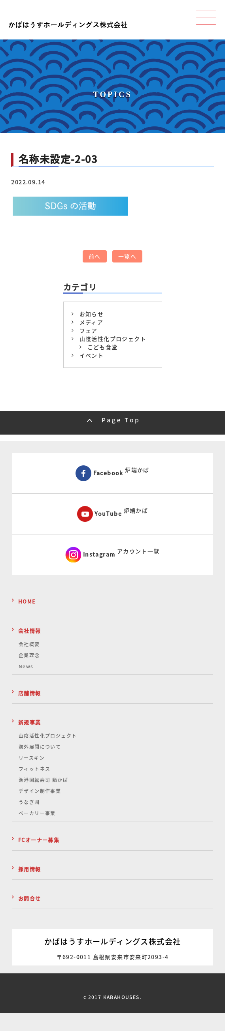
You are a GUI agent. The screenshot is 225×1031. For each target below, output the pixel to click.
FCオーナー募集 (38, 840)
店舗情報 (29, 693)
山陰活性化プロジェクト (112, 339)
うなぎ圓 (29, 802)
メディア (91, 322)
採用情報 (29, 869)
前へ (95, 256)
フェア (88, 330)
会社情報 (29, 630)
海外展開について (40, 746)
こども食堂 (102, 347)
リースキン (32, 757)
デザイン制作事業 (40, 791)
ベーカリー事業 (37, 813)
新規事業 (29, 722)
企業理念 (29, 655)
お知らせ (91, 314)
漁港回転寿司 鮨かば (43, 780)
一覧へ (127, 256)
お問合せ (29, 898)
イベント (91, 355)
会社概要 (29, 644)
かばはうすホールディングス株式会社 (112, 941)
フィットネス (34, 768)
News (26, 666)
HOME (27, 601)
